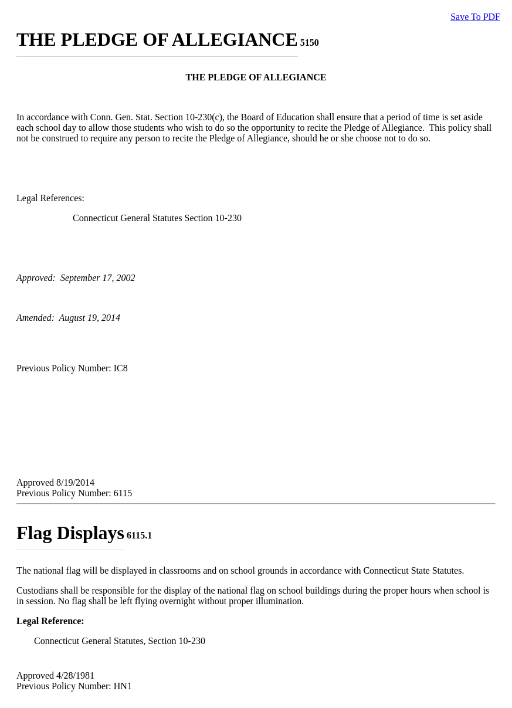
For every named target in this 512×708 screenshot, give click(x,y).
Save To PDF (475, 17)
